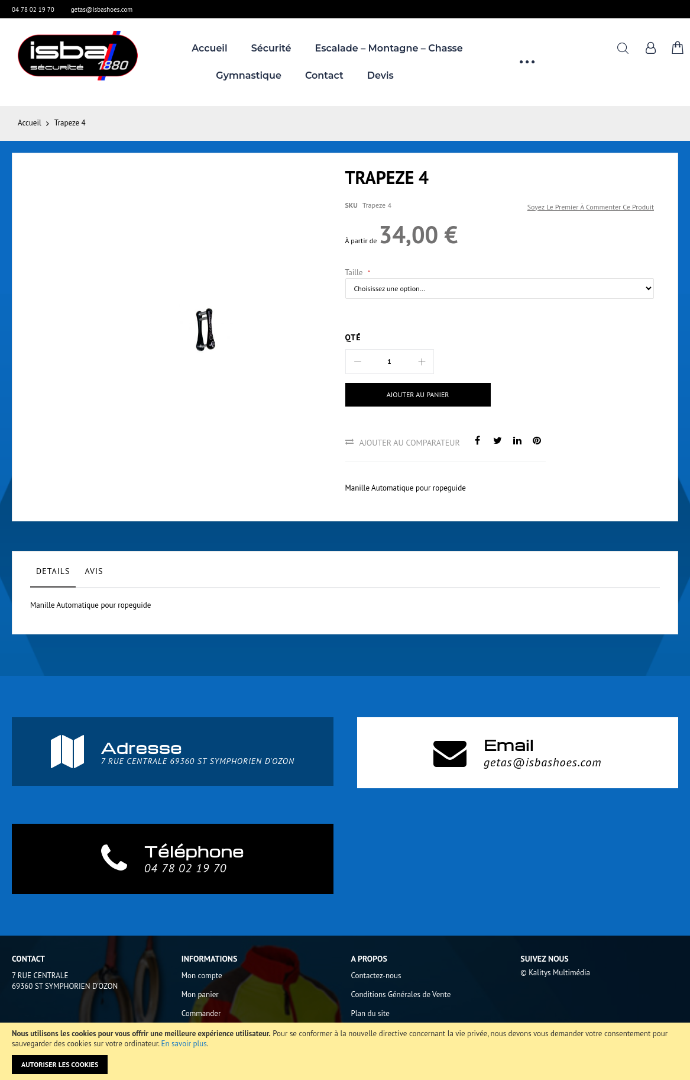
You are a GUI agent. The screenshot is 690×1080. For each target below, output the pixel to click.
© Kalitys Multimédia (555, 973)
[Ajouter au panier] (418, 395)
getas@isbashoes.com (102, 9)
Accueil (29, 123)
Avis (94, 571)
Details (53, 571)
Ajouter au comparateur (409, 442)
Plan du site (370, 1013)
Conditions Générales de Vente (401, 994)
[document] (345, 1051)
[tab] (53, 574)
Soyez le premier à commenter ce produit (590, 206)
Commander (201, 1013)
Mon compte (202, 976)
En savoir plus (184, 1044)
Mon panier (200, 994)
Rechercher (623, 48)
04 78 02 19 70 (33, 9)
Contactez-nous (376, 976)
